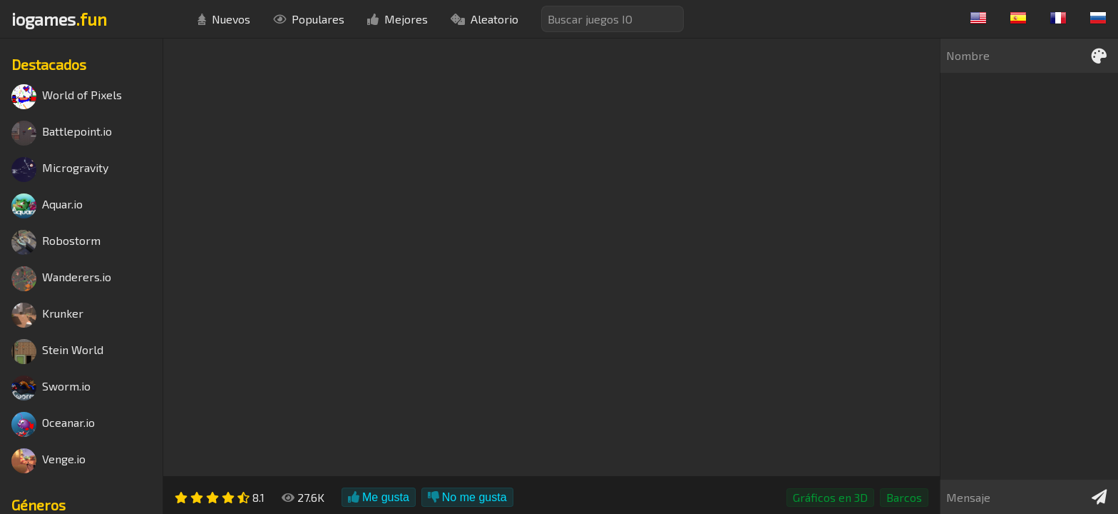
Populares (308, 19)
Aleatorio (484, 19)
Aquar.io (47, 205)
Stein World (57, 351)
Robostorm (56, 242)
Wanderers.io (61, 278)
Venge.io (48, 460)
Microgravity (59, 169)
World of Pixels (66, 96)
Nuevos (224, 19)
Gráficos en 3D (830, 497)
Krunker (47, 315)
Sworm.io (51, 388)
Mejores (397, 19)
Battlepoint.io (61, 133)
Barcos (904, 497)
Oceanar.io (53, 424)
